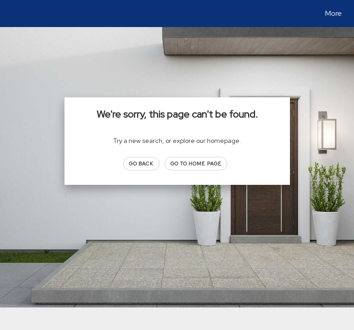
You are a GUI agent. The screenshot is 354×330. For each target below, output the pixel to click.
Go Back (141, 163)
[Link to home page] (13, 13)
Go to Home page (196, 163)
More (333, 13)
